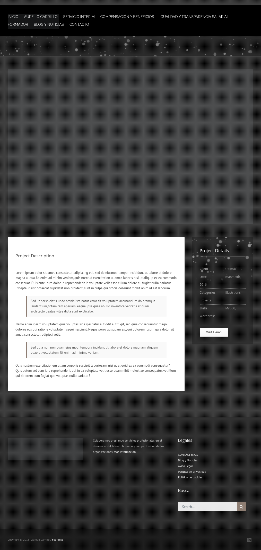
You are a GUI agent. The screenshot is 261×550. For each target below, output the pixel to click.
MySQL (230, 308)
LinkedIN (249, 540)
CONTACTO (79, 24)
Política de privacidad (192, 471)
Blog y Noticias (187, 460)
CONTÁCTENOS (188, 454)
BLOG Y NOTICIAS (49, 24)
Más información (125, 452)
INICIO (13, 17)
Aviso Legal (185, 466)
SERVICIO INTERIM (78, 17)
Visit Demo (214, 332)
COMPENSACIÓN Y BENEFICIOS (127, 17)
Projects (205, 300)
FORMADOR (18, 24)
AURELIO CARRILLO (40, 17)
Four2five (57, 539)
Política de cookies (190, 477)
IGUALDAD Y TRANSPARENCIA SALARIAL (194, 17)
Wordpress (207, 316)
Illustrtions (233, 292)
